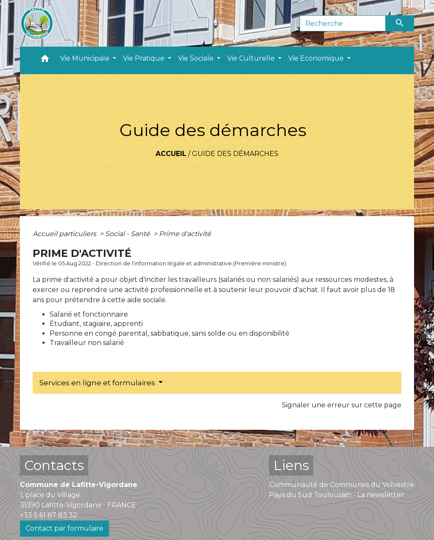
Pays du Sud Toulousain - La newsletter (336, 495)
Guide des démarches (235, 154)
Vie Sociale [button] (196, 58)
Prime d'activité (185, 234)
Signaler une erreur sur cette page (341, 405)
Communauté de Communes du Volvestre (341, 485)
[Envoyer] (400, 23)
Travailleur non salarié (87, 343)
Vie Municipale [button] (85, 58)
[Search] (343, 23)
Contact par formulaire (64, 528)
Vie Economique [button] (316, 58)
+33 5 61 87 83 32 (48, 515)
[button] (45, 60)
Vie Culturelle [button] (251, 58)
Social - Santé (128, 234)
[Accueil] (37, 23)
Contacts (54, 465)
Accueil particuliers (65, 234)
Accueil (171, 154)
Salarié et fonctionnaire (89, 314)
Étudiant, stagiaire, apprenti (96, 324)
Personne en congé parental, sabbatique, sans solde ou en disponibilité (169, 333)
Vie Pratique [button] (144, 58)
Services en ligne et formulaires (98, 383)
